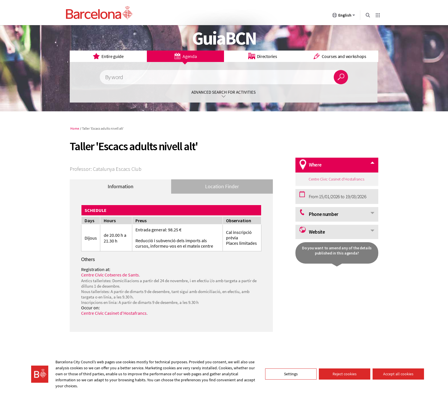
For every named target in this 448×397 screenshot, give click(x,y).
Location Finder (222, 186)
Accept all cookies (398, 373)
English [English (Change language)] (344, 16)
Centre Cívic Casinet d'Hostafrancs (114, 313)
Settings (291, 373)
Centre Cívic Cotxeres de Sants (110, 275)
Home (74, 128)
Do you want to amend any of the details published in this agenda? (337, 250)
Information (120, 186)
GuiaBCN (224, 38)
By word (114, 77)
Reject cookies (345, 373)
